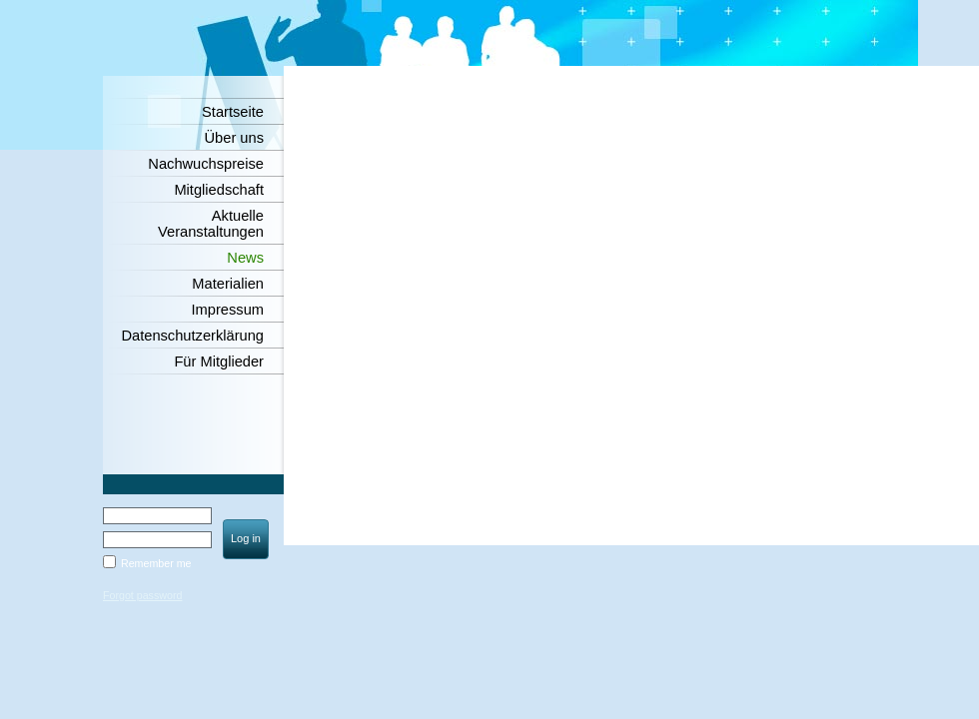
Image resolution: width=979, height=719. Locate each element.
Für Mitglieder (219, 361)
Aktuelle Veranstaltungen (211, 224)
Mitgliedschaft (219, 190)
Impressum (228, 310)
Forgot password (142, 595)
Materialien (228, 284)
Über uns (234, 138)
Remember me (156, 563)
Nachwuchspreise (206, 164)
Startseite (233, 112)
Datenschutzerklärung (192, 336)
